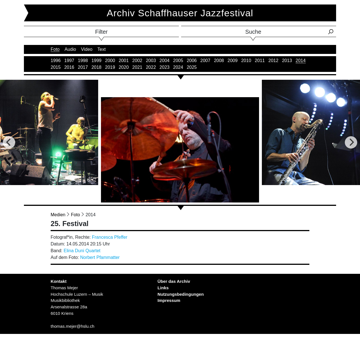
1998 (83, 60)
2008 (219, 60)
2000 (110, 60)
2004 (164, 60)
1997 (69, 60)
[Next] (351, 142)
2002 (137, 60)
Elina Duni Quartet (82, 250)
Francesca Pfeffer (109, 237)
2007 (205, 60)
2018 (96, 67)
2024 (178, 67)
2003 (151, 60)
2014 (301, 60)
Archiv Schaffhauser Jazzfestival (180, 13)
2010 (246, 60)
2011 (260, 60)
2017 (83, 67)
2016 (69, 67)
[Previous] (9, 142)
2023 (164, 67)
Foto (55, 49)
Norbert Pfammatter (100, 257)
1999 (96, 60)
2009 (233, 60)
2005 (178, 60)
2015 (56, 67)
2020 (124, 67)
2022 (151, 67)
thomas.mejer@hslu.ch (72, 326)
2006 (192, 60)
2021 (137, 67)
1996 (56, 60)
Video (87, 49)
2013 (287, 60)
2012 (273, 60)
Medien (58, 214)
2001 (124, 60)
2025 (192, 67)
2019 (110, 67)
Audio (70, 49)
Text (101, 49)
